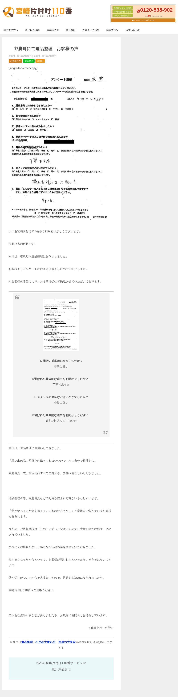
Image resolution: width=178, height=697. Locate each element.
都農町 (40, 61)
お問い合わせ (133, 30)
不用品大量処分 (45, 642)
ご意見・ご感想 (90, 30)
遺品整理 (29, 61)
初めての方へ (10, 30)
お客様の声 (53, 30)
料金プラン (112, 30)
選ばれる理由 (32, 30)
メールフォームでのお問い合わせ (144, 20)
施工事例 (70, 30)
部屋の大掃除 (66, 642)
